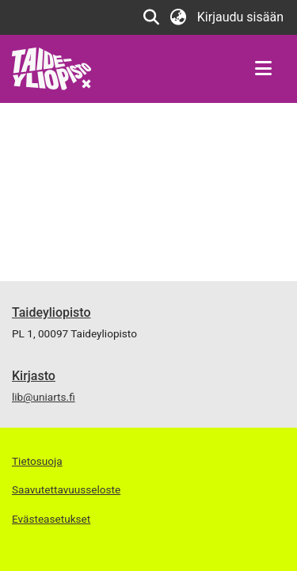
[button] (152, 17)
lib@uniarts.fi (43, 396)
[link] (52, 67)
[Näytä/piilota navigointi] (263, 69)
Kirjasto (33, 375)
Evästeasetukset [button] (51, 518)
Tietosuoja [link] (37, 461)
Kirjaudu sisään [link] (241, 17)
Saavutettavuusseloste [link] (66, 489)
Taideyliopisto (51, 312)
